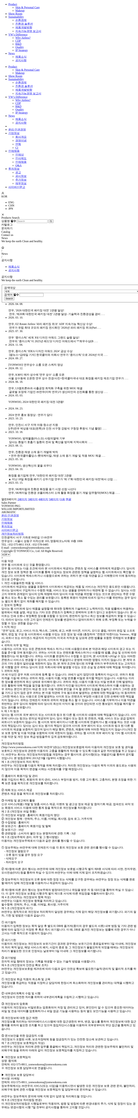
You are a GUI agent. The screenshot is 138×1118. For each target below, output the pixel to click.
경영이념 (21, 140)
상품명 (8, 221)
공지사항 (21, 60)
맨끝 (68, 499)
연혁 (18, 144)
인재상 (19, 154)
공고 (18, 172)
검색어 (11, 294)
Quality (19, 47)
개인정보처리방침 (12, 533)
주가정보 (21, 179)
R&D (18, 44)
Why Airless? (23, 37)
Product (12, 4)
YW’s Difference (17, 34)
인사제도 (21, 158)
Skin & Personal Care (27, 7)
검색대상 (9, 287)
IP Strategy (21, 50)
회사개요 (21, 136)
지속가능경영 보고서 (28, 31)
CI (16, 147)
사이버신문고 (16, 187)
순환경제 (21, 20)
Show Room (15, 13)
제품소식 (21, 56)
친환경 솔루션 (24, 23)
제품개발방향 (23, 27)
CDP (18, 40)
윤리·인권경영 (17, 129)
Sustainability (16, 16)
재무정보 (21, 183)
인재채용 (14, 150)
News (11, 53)
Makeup (19, 10)
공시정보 (21, 176)
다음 (62, 499)
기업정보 (14, 133)
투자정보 (14, 168)
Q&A (18, 165)
